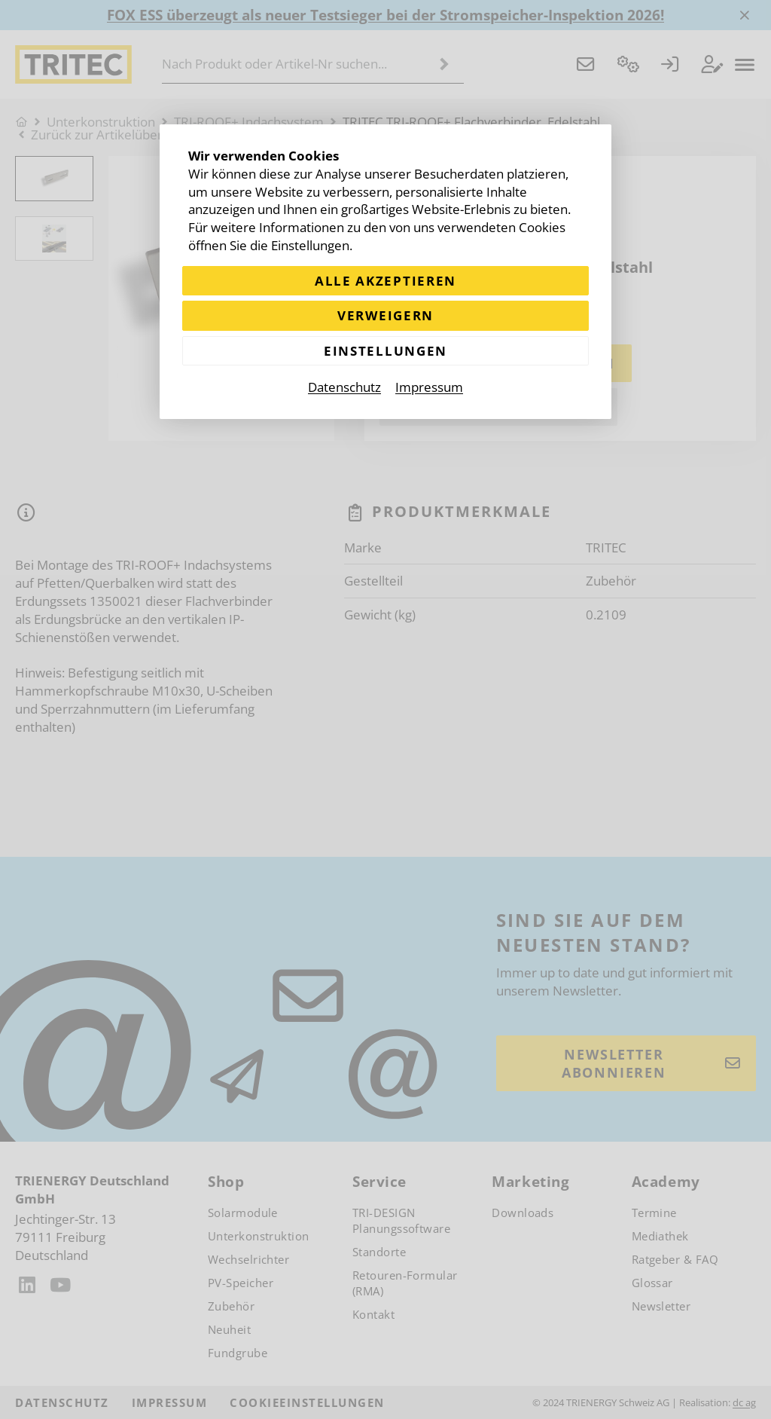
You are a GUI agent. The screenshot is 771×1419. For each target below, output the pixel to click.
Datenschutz (344, 387)
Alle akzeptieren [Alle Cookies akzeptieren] (385, 280)
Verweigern (385, 315)
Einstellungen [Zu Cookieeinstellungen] (385, 350)
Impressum (429, 387)
